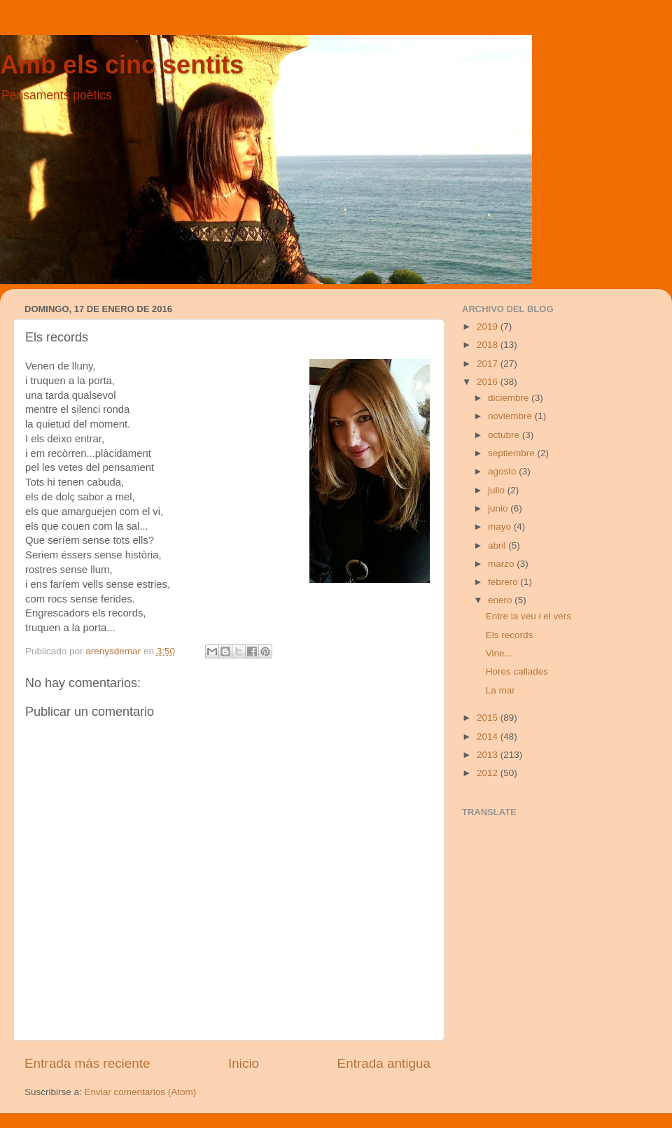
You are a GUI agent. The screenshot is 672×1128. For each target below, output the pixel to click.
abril (498, 545)
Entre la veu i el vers (528, 616)
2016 (488, 381)
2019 (488, 326)
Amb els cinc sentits (122, 64)
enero (501, 600)
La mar (500, 690)
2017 (488, 363)
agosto (503, 471)
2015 (488, 717)
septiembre (513, 453)
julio (497, 490)
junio (499, 508)
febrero (504, 582)
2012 (488, 773)
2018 (488, 344)
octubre (505, 435)
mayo (501, 526)
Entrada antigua (383, 1063)
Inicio (243, 1063)
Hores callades (517, 671)
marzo (502, 563)
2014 (488, 736)
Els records (509, 635)
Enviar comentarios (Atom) (141, 1092)
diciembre (509, 398)
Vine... (499, 653)
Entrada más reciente (87, 1063)
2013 (488, 754)
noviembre (511, 416)
